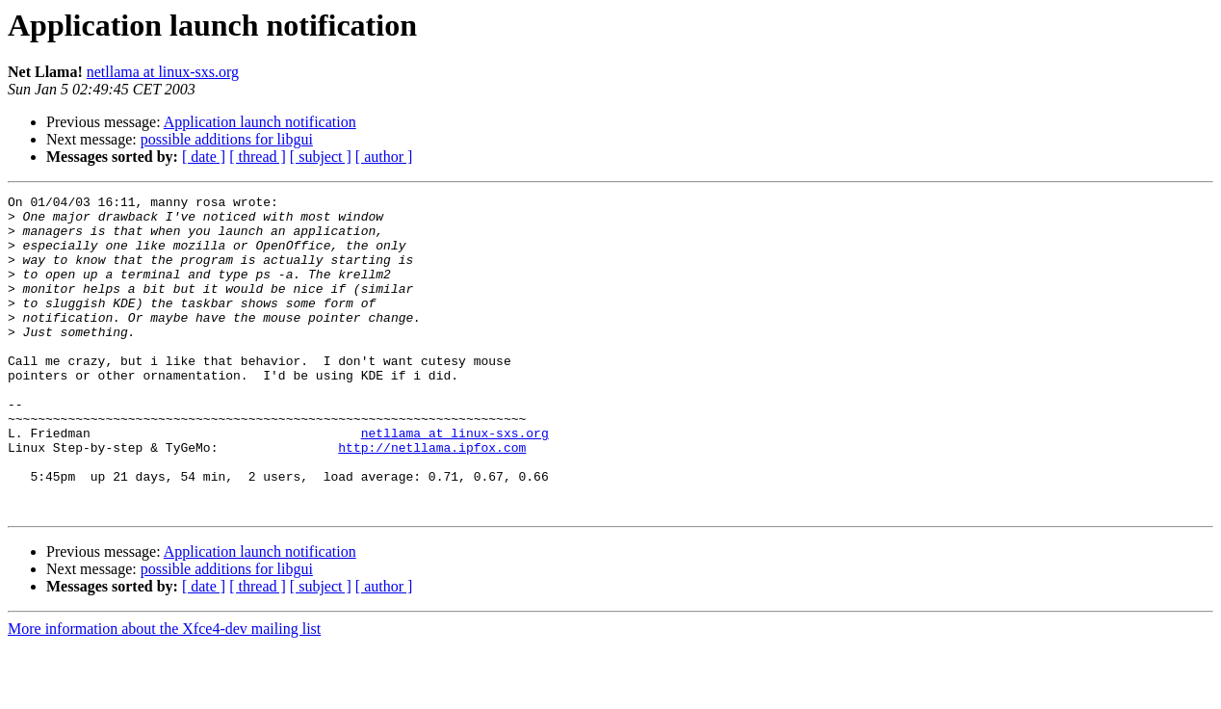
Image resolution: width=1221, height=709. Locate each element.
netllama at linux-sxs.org (163, 72)
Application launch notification (260, 122)
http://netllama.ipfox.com (432, 499)
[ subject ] (320, 156)
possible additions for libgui (227, 139)
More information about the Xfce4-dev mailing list (164, 692)
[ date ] (203, 156)
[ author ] (384, 156)
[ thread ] (257, 156)
